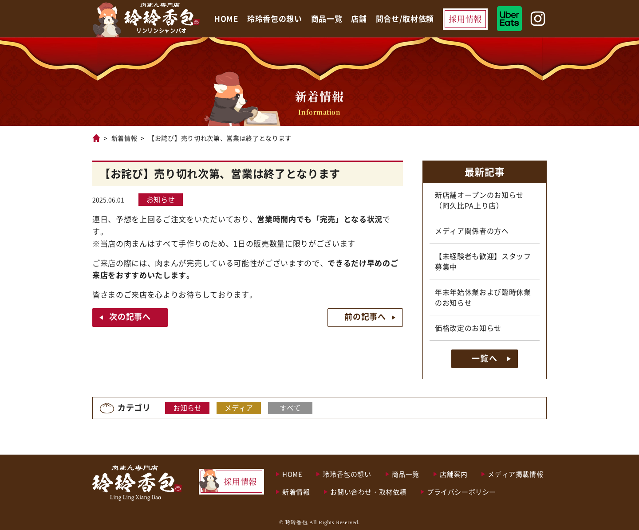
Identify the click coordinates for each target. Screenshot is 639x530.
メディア (239, 407)
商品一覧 (327, 18)
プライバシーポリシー (461, 491)
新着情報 (124, 137)
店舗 (359, 18)
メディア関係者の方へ (472, 230)
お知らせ (160, 199)
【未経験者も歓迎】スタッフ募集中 (483, 261)
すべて (290, 407)
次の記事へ (129, 316)
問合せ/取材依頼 (405, 18)
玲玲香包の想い (274, 18)
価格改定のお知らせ (468, 327)
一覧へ (484, 358)
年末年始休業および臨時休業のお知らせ (483, 297)
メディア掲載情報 (515, 474)
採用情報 (465, 18)
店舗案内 (453, 474)
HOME (226, 18)
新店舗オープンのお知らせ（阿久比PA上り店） (479, 200)
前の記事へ (365, 316)
